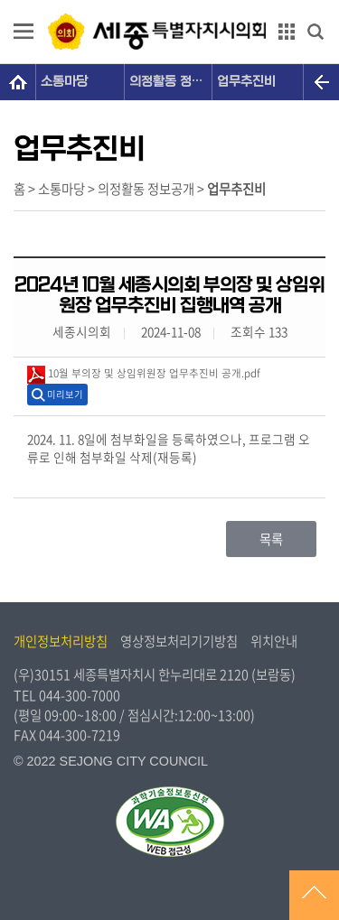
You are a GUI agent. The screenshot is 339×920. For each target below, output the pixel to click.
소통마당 (64, 81)
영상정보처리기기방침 (179, 641)
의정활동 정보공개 (170, 81)
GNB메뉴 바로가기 (170, 1)
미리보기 (65, 394)
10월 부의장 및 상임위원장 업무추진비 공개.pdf (143, 375)
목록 (271, 539)
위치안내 (273, 641)
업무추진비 (246, 81)
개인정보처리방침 (61, 641)
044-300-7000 (79, 695)
